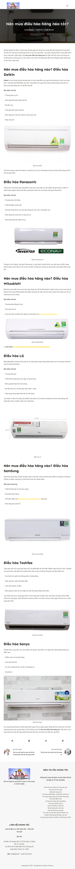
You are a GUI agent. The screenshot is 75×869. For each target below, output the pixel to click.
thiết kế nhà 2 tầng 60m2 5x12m (29, 499)
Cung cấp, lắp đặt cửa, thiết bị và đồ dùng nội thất (55, 817)
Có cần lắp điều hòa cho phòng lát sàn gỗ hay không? (31, 347)
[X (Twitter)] (29, 740)
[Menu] (67, 6)
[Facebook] (12, 740)
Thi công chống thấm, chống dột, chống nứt (55, 794)
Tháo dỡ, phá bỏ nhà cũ (55, 803)
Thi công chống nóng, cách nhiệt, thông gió (55, 796)
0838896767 (15, 854)
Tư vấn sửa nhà (49, 30)
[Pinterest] (46, 740)
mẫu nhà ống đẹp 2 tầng (48, 314)
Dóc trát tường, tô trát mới (56, 806)
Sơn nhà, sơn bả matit (55, 790)
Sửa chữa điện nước (55, 799)
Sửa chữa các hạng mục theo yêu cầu (55, 787)
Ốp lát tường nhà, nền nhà (56, 808)
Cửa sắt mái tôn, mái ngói (55, 810)
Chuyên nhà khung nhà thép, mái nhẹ (55, 815)
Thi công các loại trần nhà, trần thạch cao (55, 813)
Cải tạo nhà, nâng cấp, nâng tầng (56, 801)
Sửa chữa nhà (21, 829)
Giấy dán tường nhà (56, 792)
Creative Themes (47, 865)
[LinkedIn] (62, 740)
